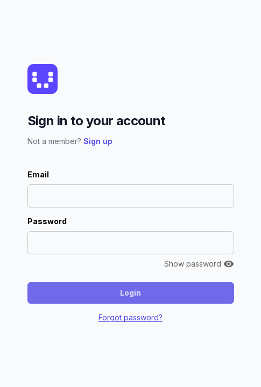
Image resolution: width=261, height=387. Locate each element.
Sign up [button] (97, 141)
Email (38, 174)
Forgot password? (130, 317)
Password (47, 221)
